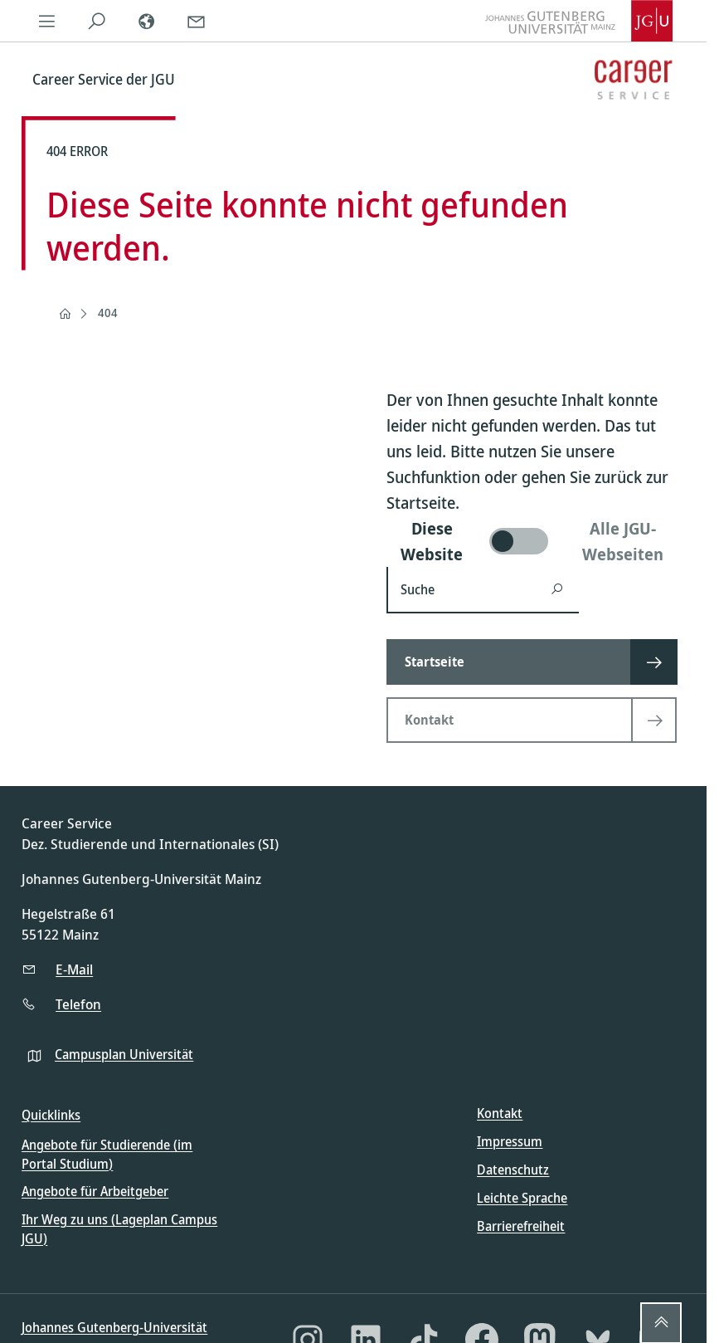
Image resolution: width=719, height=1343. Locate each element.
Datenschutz (513, 1169)
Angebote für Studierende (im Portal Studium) (107, 1153)
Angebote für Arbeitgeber (95, 1191)
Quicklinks (51, 1115)
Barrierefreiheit (521, 1226)
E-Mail (74, 969)
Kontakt (499, 1113)
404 (108, 312)
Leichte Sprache (522, 1198)
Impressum (509, 1141)
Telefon (78, 1003)
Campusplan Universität (124, 1054)
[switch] (535, 541)
